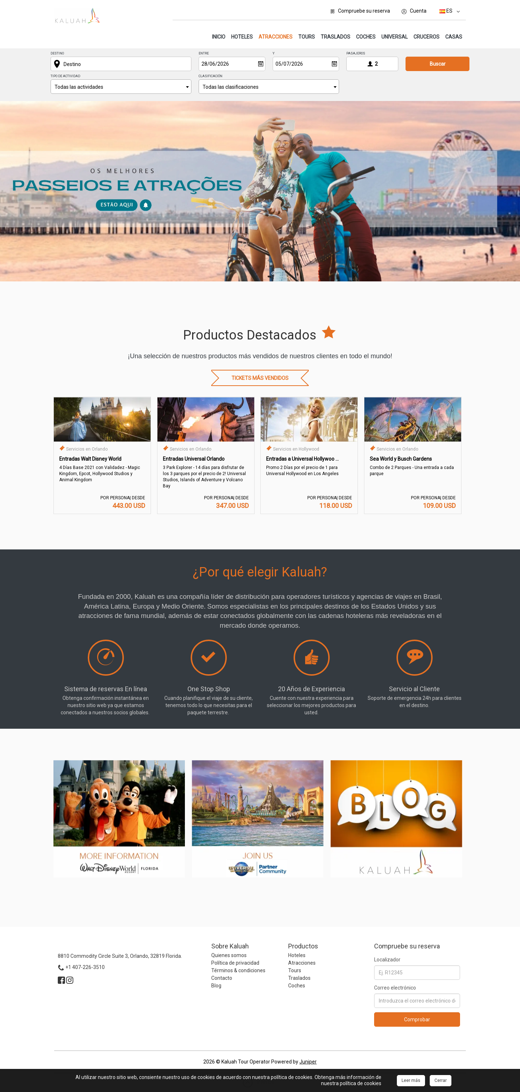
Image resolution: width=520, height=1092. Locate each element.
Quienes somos (229, 955)
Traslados (335, 37)
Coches (366, 37)
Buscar (438, 64)
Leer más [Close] (411, 1080)
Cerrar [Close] (440, 1080)
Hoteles (242, 37)
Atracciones (277, 36)
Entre (204, 53)
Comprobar (417, 1019)
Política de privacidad (235, 963)
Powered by (294, 1062)
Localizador (387, 959)
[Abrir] (261, 64)
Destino (57, 53)
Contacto (221, 978)
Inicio (218, 37)
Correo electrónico (395, 988)
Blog (216, 985)
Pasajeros (355, 53)
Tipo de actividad (65, 76)
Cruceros (426, 37)
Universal (394, 37)
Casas (453, 37)
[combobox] (121, 86)
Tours (306, 37)
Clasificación (210, 76)
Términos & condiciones (238, 970)
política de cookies (360, 1083)
